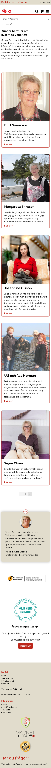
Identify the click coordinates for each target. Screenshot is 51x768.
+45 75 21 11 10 (23, 2)
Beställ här (25, 646)
